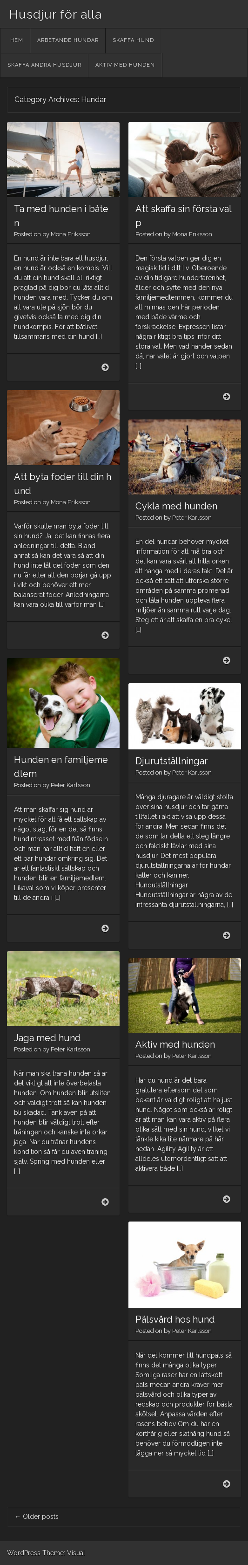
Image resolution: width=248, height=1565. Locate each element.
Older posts (36, 1516)
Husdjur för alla (55, 14)
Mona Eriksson (71, 234)
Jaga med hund (47, 1037)
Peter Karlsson (192, 517)
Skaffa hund (133, 40)
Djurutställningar (171, 761)
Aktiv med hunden (125, 65)
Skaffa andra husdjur (44, 65)
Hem (16, 40)
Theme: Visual (63, 1553)
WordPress (23, 1553)
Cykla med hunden (176, 506)
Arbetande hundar (68, 40)
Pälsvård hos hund (175, 1319)
